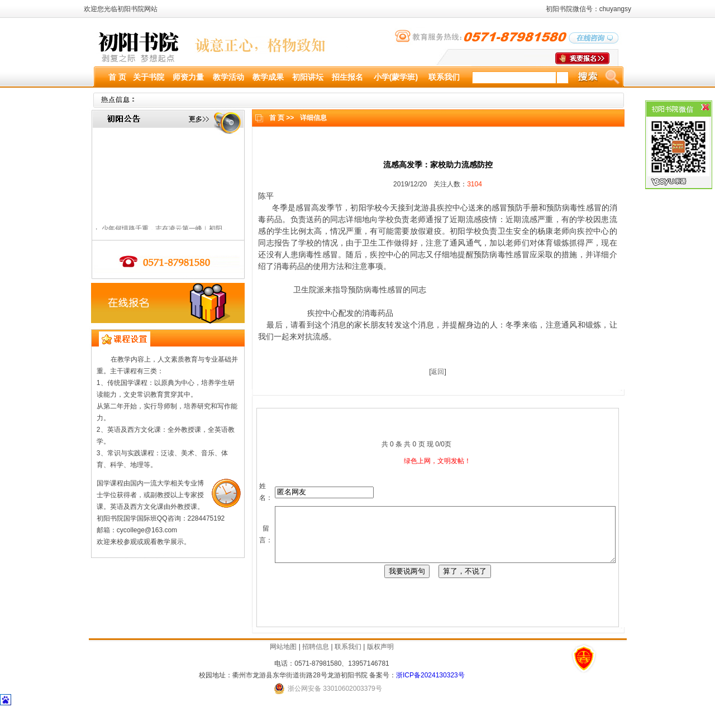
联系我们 (348, 657)
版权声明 (380, 657)
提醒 (462, 255)
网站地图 (283, 657)
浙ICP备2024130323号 (430, 685)
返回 (434, 372)
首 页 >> (277, 118)
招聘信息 (315, 657)
